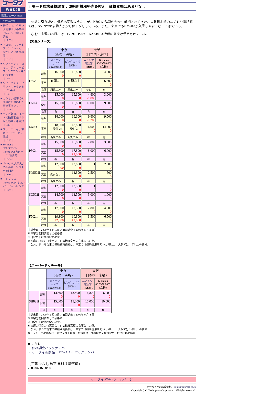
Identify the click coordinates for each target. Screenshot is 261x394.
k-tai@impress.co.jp (185, 386)
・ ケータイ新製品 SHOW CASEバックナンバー (62, 352)
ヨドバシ (55, 59)
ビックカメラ (73, 61)
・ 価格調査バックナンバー (48, 348)
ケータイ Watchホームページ (112, 379)
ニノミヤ (88, 59)
